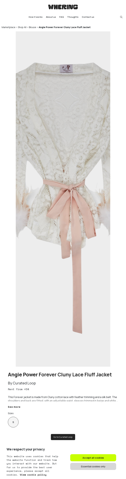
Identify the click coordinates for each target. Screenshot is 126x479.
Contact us (88, 17)
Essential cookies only (93, 466)
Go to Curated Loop (62, 437)
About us (51, 17)
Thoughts (73, 17)
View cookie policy (32, 474)
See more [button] (14, 406)
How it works (36, 17)
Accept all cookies (93, 457)
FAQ (61, 17)
